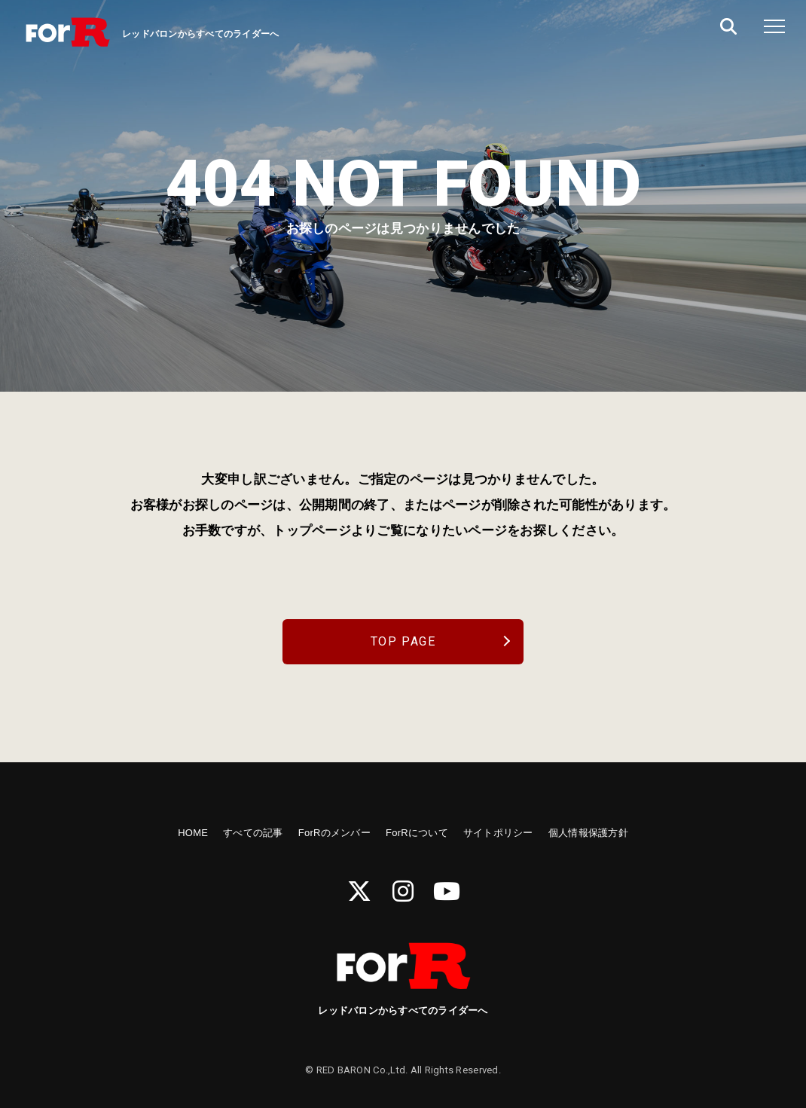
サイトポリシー (498, 832)
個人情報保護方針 (588, 832)
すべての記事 (253, 832)
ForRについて (417, 832)
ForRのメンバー (334, 832)
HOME (193, 832)
